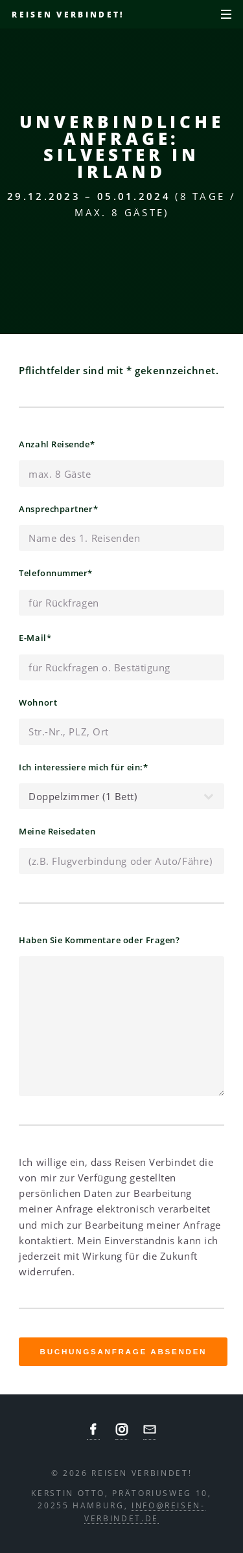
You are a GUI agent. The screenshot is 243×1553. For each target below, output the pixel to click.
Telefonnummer (56, 572)
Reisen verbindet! (68, 14)
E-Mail (35, 636)
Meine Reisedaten (57, 831)
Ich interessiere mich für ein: (83, 766)
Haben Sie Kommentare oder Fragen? (99, 940)
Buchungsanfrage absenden (123, 1351)
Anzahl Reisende (57, 443)
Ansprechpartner (58, 508)
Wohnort (38, 702)
